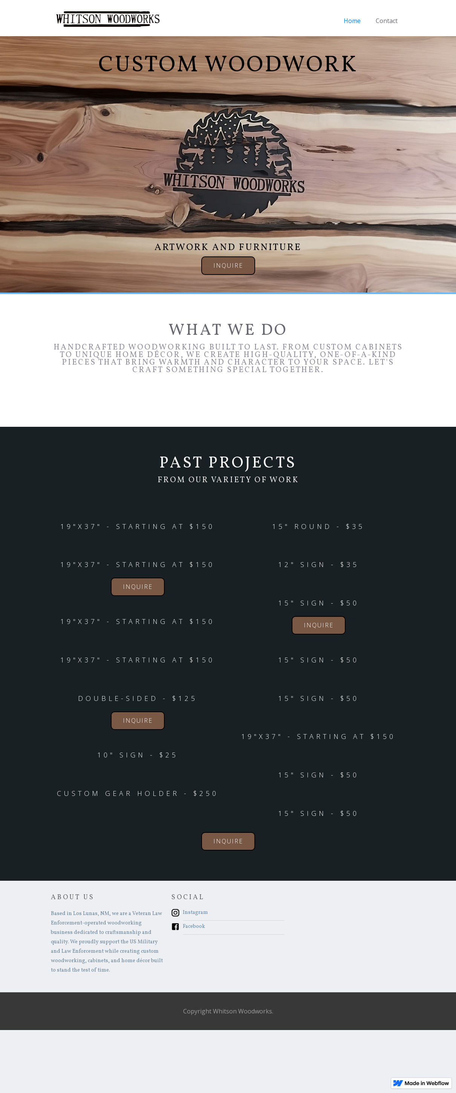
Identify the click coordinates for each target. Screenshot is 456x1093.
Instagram (195, 912)
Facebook (194, 926)
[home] (107, 18)
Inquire (228, 266)
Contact (387, 21)
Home (352, 21)
